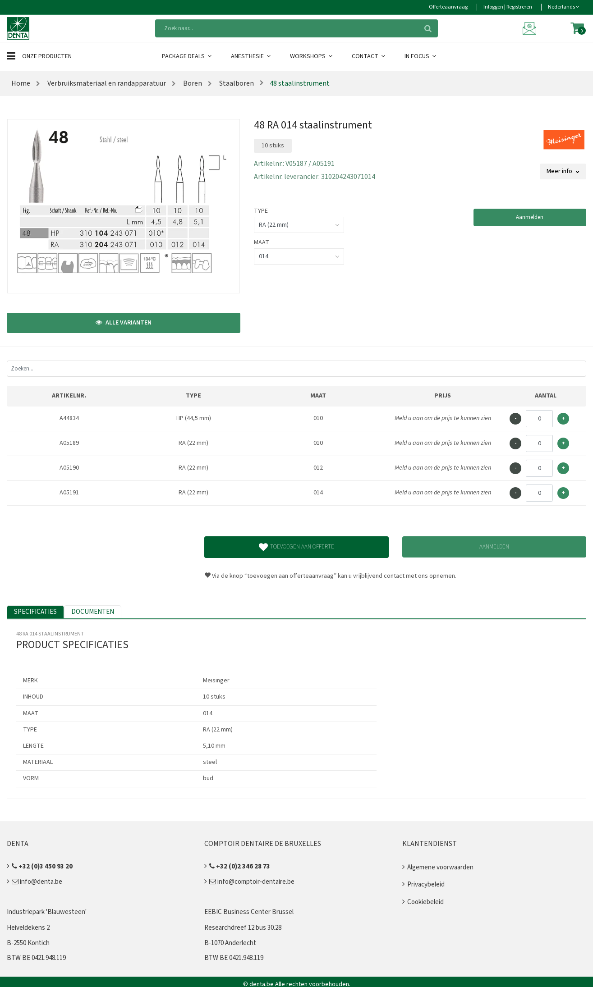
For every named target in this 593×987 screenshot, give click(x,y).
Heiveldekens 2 (28, 927)
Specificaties (35, 612)
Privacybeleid (426, 884)
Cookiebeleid (425, 902)
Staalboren (236, 83)
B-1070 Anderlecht (230, 943)
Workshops (312, 56)
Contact (369, 56)
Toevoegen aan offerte (296, 547)
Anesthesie (251, 56)
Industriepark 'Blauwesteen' (47, 912)
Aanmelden (529, 217)
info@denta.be (37, 881)
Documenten (92, 612)
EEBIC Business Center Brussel (249, 912)
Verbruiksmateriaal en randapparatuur (106, 83)
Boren (192, 83)
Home (20, 83)
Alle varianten (124, 322)
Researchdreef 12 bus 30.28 (242, 927)
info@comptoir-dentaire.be (251, 881)
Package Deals (187, 56)
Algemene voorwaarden (440, 867)
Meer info (563, 171)
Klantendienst (429, 844)
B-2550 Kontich (28, 943)
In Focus (421, 56)
